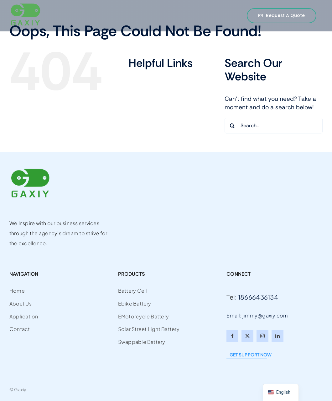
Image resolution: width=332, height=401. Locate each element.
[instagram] (262, 336)
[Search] (232, 125)
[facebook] (232, 336)
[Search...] (274, 125)
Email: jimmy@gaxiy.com (257, 315)
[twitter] (247, 336)
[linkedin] (277, 336)
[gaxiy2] (25, 6)
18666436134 (258, 297)
